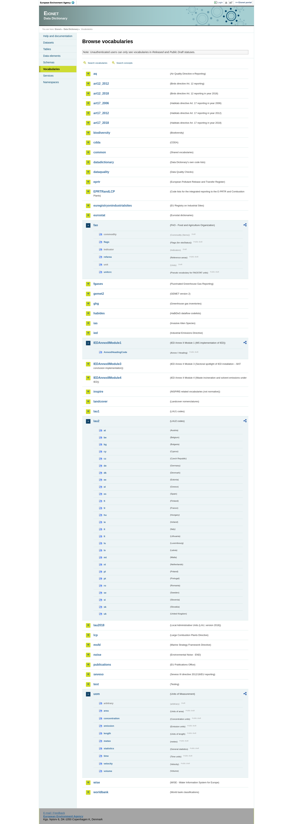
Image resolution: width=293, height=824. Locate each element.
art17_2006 (101, 103)
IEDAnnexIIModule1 (107, 342)
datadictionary (103, 162)
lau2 (96, 421)
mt (105, 557)
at (105, 430)
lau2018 (98, 625)
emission (109, 725)
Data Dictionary (71, 29)
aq (95, 73)
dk (105, 472)
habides (99, 313)
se (105, 592)
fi (104, 501)
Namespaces (51, 82)
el (105, 486)
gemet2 (98, 293)
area (106, 710)
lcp (95, 635)
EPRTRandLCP (104, 191)
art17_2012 (101, 113)
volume (108, 771)
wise (96, 782)
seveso (98, 674)
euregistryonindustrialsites (112, 205)
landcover (100, 401)
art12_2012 (101, 83)
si (105, 599)
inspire (98, 391)
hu (105, 515)
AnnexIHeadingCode (115, 352)
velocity (108, 763)
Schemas (48, 62)
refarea (108, 256)
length (107, 733)
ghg (96, 303)
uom (96, 694)
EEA (58, 2)
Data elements (52, 55)
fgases (98, 283)
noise (97, 654)
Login (220, 2)
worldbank (100, 792)
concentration (112, 718)
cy (105, 451)
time (106, 756)
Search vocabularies (97, 63)
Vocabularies (51, 69)
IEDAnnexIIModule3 (107, 363)
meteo (107, 741)
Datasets (48, 42)
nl (105, 564)
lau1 (96, 411)
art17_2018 (101, 122)
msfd (97, 644)
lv (105, 550)
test (96, 684)
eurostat (99, 215)
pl (105, 571)
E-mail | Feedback (54, 812)
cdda (96, 142)
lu (105, 543)
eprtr (96, 181)
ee (105, 479)
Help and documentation (57, 36)
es (105, 493)
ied (95, 332)
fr (104, 508)
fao (95, 225)
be (105, 437)
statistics (109, 748)
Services (48, 75)
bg (105, 444)
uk (105, 613)
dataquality (101, 172)
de (105, 465)
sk (105, 606)
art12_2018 (101, 93)
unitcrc (108, 272)
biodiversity (101, 132)
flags (106, 242)
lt (104, 536)
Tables (47, 49)
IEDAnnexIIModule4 (107, 377)
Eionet (58, 29)
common (99, 152)
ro (105, 585)
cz (105, 458)
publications (102, 664)
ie (105, 522)
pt (105, 578)
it (104, 529)
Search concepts (124, 63)
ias (95, 323)
